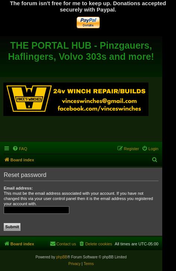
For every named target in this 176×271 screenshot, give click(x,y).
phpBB (61, 257)
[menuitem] (19, 148)
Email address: (18, 188)
